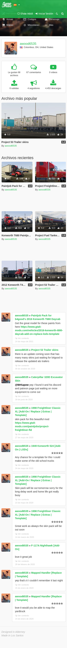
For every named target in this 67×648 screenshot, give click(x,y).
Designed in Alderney (13, 631)
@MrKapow (22, 384)
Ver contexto (22, 338)
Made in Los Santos (12, 635)
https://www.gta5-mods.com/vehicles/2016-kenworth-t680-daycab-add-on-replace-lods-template (39, 330)
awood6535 (28, 44)
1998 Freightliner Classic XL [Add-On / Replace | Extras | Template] (38, 412)
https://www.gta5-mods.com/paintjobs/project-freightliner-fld (32, 426)
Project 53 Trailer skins (44, 349)
